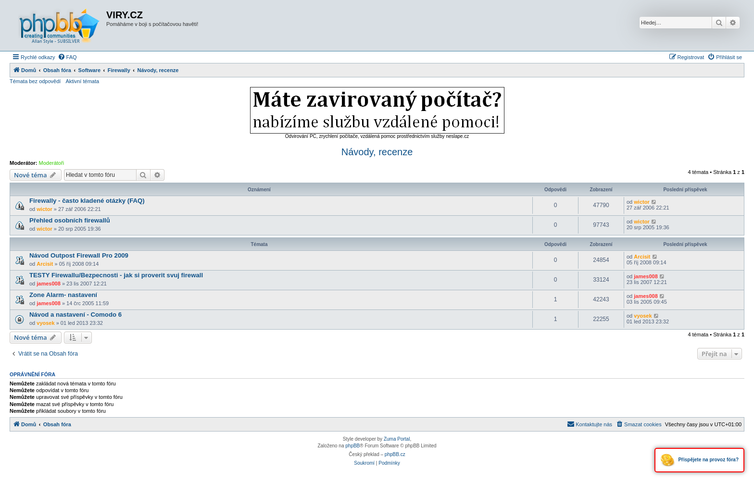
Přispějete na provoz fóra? (699, 460)
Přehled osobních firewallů (69, 220)
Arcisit (45, 264)
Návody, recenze (377, 152)
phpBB (352, 445)
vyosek (45, 323)
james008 (49, 283)
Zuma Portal (397, 439)
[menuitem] (67, 57)
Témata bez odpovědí (35, 81)
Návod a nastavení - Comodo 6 (75, 314)
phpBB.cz (395, 454)
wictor (44, 209)
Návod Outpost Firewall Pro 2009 (78, 255)
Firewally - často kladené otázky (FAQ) (87, 200)
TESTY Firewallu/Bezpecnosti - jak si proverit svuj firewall (116, 275)
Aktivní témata (82, 81)
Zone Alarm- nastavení (63, 294)
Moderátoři (51, 163)
